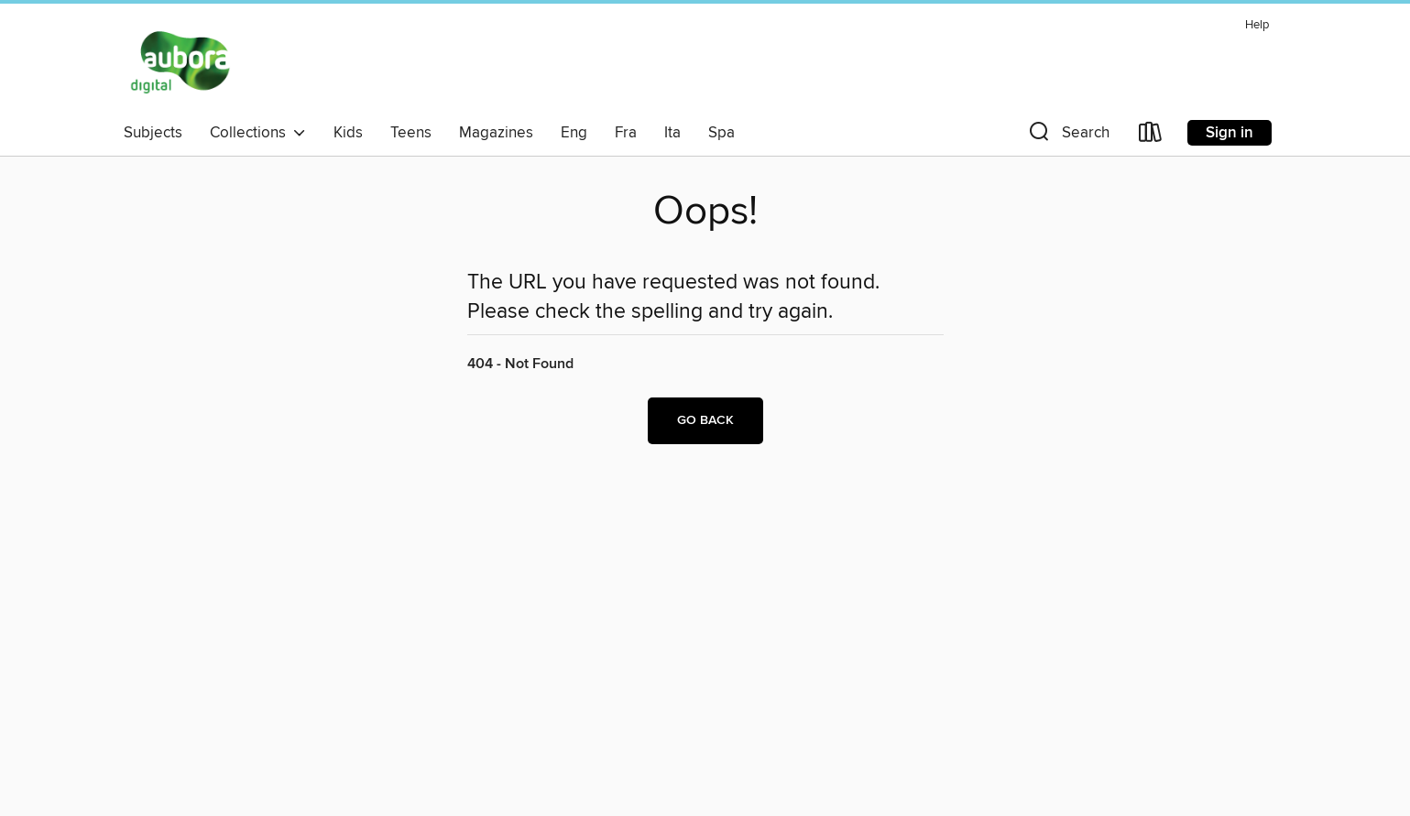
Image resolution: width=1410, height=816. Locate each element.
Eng (574, 133)
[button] (1067, 136)
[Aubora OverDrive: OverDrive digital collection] (183, 63)
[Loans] (1150, 136)
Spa (721, 133)
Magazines (496, 133)
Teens (411, 133)
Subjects (153, 133)
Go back (705, 420)
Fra (626, 133)
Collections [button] (258, 133)
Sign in (1229, 133)
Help (1257, 25)
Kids (348, 133)
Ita (672, 133)
